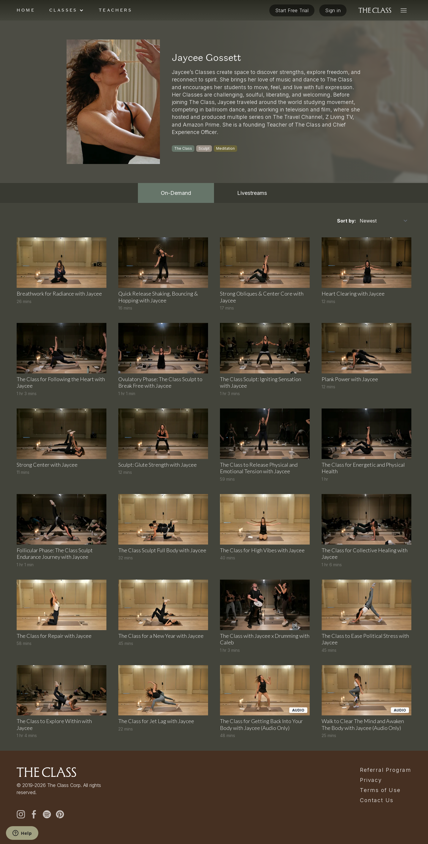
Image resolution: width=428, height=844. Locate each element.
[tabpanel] (214, 476)
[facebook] (34, 814)
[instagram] (21, 814)
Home (26, 10)
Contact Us (377, 800)
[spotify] (47, 814)
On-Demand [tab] (176, 193)
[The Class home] (374, 10)
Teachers (115, 10)
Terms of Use (380, 790)
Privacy (371, 780)
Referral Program (385, 770)
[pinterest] (60, 814)
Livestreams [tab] (252, 193)
